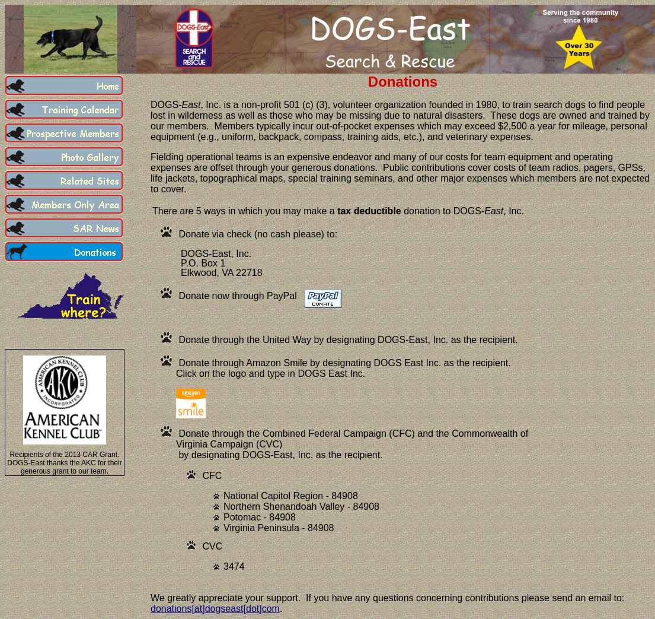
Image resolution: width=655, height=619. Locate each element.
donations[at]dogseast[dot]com (215, 609)
